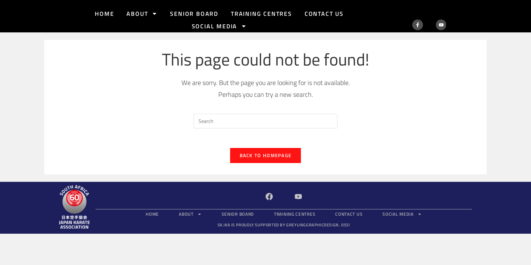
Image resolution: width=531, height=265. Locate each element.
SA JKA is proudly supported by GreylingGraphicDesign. (284, 217)
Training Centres (261, 13)
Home (104, 13)
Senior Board (194, 13)
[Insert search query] (265, 110)
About (141, 13)
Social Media (219, 26)
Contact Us (324, 13)
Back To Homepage (266, 148)
